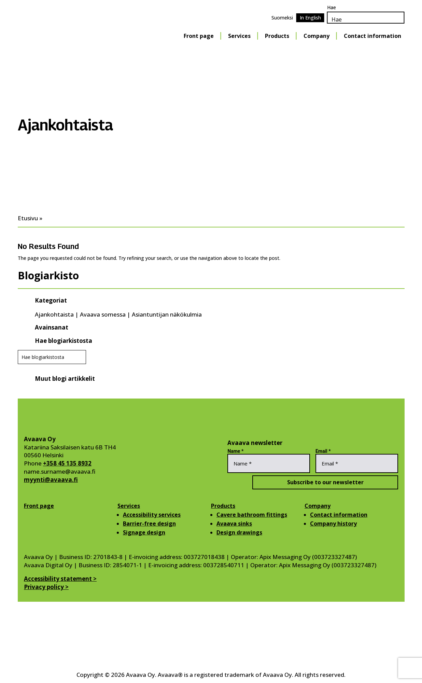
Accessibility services (152, 514)
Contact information (338, 514)
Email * (323, 451)
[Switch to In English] (310, 17)
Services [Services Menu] (239, 36)
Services (128, 506)
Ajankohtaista (54, 314)
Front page (39, 506)
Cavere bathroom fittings (251, 514)
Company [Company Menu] (316, 36)
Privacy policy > (46, 587)
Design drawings (239, 532)
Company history (333, 523)
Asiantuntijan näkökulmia (167, 314)
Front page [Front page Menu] (199, 36)
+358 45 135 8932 (67, 463)
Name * (235, 451)
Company (317, 506)
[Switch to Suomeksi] (282, 17)
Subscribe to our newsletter (313, 482)
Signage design (144, 532)
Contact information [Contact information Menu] (372, 36)
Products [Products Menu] (277, 36)
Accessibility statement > (60, 579)
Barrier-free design (149, 523)
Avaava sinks (234, 523)
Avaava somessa (103, 314)
